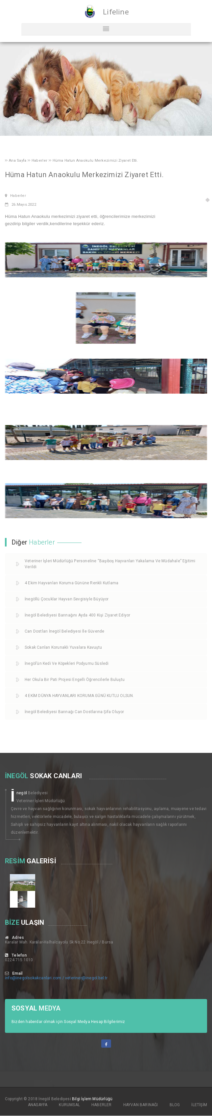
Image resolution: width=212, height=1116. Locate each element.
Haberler (40, 160)
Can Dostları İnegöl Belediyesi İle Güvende (64, 631)
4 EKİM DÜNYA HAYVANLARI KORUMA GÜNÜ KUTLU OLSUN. (79, 695)
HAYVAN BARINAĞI (140, 1105)
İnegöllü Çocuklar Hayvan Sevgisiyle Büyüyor (67, 599)
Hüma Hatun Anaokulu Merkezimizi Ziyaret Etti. (95, 160)
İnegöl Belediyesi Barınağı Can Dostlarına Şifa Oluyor (74, 711)
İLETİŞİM (199, 1105)
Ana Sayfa (18, 160)
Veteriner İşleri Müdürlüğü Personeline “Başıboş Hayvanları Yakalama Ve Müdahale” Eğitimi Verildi (110, 564)
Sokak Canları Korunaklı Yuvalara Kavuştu (63, 647)
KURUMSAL (69, 1105)
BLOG (175, 1105)
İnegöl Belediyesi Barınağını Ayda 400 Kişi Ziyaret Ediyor (77, 615)
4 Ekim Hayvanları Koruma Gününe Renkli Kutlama (71, 583)
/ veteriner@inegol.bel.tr (85, 978)
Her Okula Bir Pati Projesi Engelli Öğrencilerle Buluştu (75, 679)
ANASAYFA (38, 1105)
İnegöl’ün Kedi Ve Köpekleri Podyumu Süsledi (67, 663)
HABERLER (101, 1105)
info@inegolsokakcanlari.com (33, 978)
